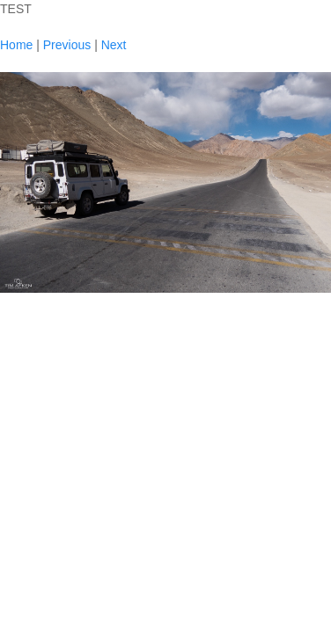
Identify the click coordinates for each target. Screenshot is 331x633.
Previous (67, 45)
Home (16, 45)
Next (114, 45)
